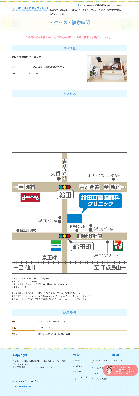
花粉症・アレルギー (79, 10)
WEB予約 (35, 381)
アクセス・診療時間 (80, 378)
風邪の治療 (99, 373)
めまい (94, 10)
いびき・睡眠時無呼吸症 (110, 10)
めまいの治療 (100, 368)
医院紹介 (54, 10)
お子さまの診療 (57, 14)
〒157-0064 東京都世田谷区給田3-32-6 (95, 5)
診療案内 (64, 10)
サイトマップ (20, 381)
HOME (77, 360)
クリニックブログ (119, 361)
